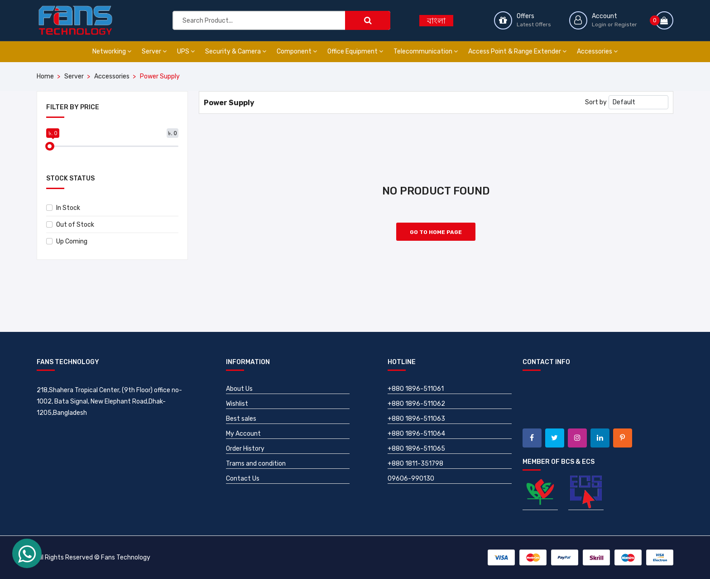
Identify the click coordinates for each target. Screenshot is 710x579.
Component (297, 51)
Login (599, 24)
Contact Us (242, 478)
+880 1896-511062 (416, 404)
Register (625, 24)
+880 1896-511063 (416, 419)
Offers (525, 16)
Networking (111, 51)
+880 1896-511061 (416, 389)
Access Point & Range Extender (517, 51)
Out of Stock (70, 225)
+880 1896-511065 (416, 448)
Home (45, 76)
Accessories (597, 51)
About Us (239, 389)
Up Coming (66, 241)
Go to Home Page (436, 232)
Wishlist (237, 404)
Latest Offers (534, 24)
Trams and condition (256, 463)
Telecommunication (425, 51)
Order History (245, 448)
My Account (243, 434)
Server (154, 51)
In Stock (63, 208)
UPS (186, 51)
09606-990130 (411, 478)
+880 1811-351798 (415, 463)
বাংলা (436, 21)
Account (604, 16)
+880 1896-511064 (416, 434)
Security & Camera (235, 51)
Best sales (241, 419)
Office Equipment (355, 51)
